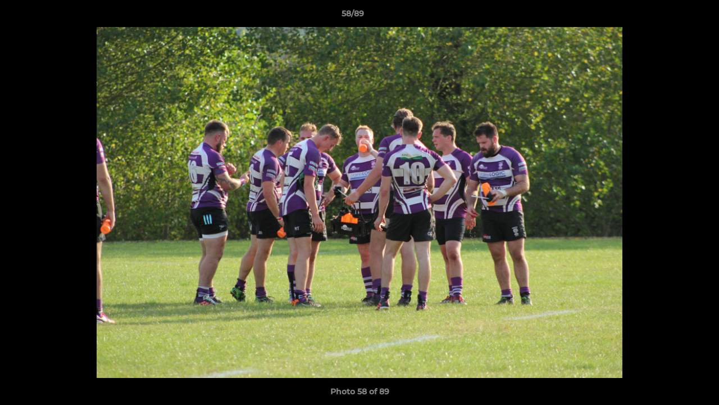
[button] (672, 16)
